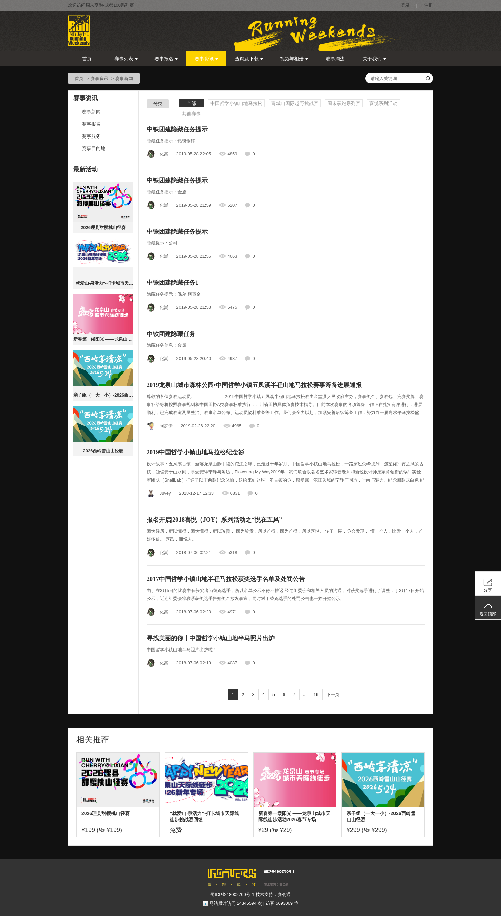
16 (316, 694)
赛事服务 (91, 136)
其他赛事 (191, 113)
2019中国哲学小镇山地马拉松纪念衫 (195, 452)
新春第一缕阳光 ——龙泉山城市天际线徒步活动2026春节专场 (103, 339)
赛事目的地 (93, 148)
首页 (87, 58)
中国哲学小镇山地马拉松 (236, 103)
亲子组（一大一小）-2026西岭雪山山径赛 (103, 395)
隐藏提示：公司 (162, 243)
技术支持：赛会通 (273, 894)
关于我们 (374, 58)
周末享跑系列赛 (343, 103)
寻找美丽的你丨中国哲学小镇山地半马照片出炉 (211, 638)
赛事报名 (166, 58)
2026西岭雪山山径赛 (103, 450)
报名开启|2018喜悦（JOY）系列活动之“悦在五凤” (214, 519)
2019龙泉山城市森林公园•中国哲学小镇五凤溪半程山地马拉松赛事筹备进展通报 (254, 385)
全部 (191, 103)
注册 (428, 5)
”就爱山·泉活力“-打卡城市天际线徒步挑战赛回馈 (103, 283)
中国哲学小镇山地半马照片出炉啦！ (182, 649)
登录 (405, 5)
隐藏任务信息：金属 (166, 345)
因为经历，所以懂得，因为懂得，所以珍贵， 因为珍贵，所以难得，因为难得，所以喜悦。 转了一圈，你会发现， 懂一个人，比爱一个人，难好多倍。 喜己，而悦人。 (285, 535)
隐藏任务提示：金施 (166, 191)
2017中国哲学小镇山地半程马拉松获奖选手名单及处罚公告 (226, 579)
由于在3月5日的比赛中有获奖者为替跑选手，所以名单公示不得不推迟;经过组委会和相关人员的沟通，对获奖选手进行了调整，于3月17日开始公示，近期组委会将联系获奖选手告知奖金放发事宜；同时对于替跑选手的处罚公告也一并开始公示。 (285, 594)
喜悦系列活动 (383, 103)
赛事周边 (335, 58)
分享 (488, 590)
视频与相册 (294, 58)
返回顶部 (488, 614)
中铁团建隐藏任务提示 (177, 129)
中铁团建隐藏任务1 (172, 282)
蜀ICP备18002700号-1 (232, 894)
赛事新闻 (91, 111)
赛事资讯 (206, 58)
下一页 (332, 694)
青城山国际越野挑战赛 (294, 103)
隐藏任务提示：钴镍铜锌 (171, 140)
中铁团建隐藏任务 (171, 334)
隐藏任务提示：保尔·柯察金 (174, 294)
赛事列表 (126, 58)
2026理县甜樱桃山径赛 (103, 227)
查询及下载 (249, 58)
